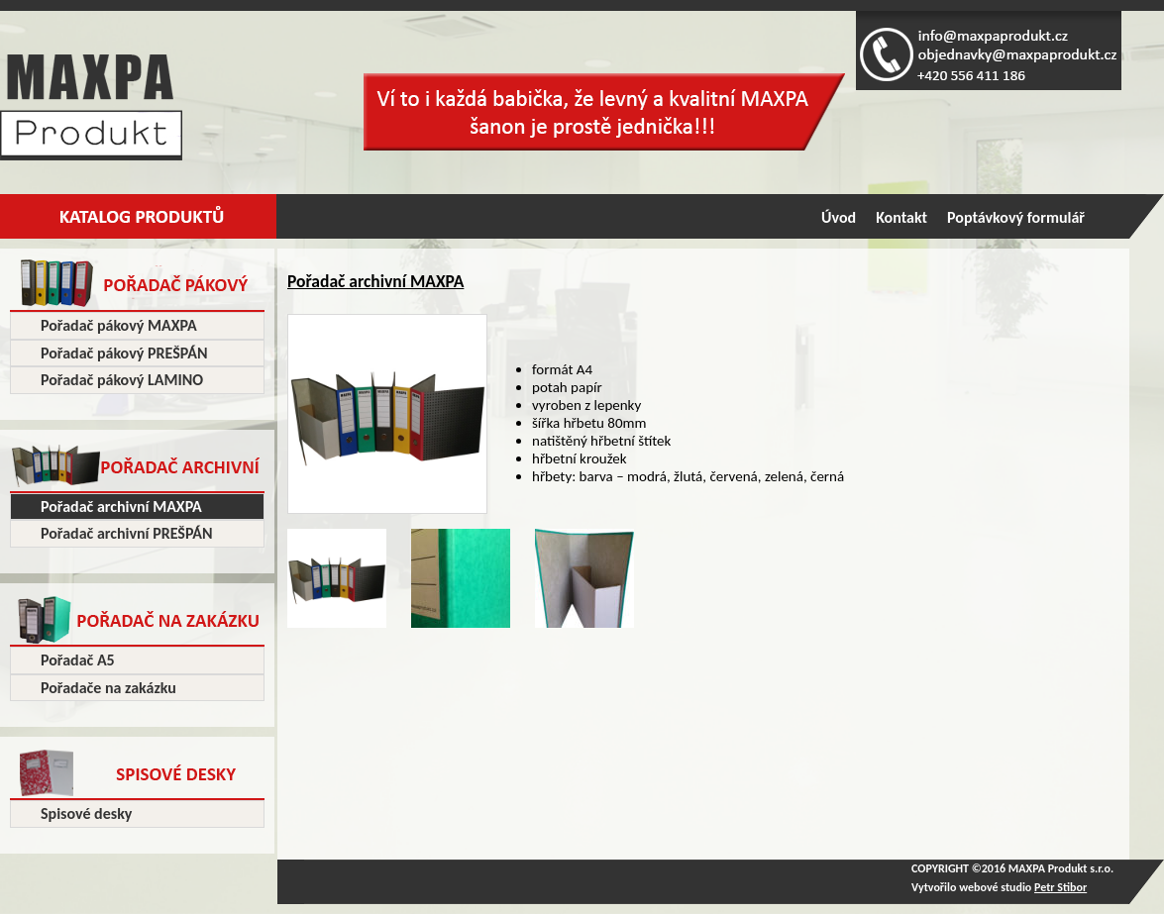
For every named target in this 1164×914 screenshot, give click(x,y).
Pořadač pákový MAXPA (119, 325)
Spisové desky (86, 813)
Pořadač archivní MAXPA (121, 506)
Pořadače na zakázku (108, 687)
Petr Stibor (1060, 887)
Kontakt (901, 217)
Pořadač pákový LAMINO (122, 379)
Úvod (838, 217)
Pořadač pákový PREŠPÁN (124, 353)
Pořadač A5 (78, 660)
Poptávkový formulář (1016, 217)
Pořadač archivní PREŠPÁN (127, 533)
